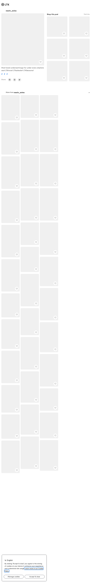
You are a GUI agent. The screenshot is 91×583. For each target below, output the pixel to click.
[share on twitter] (19, 80)
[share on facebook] (9, 80)
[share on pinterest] (14, 80)
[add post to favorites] (40, 62)
